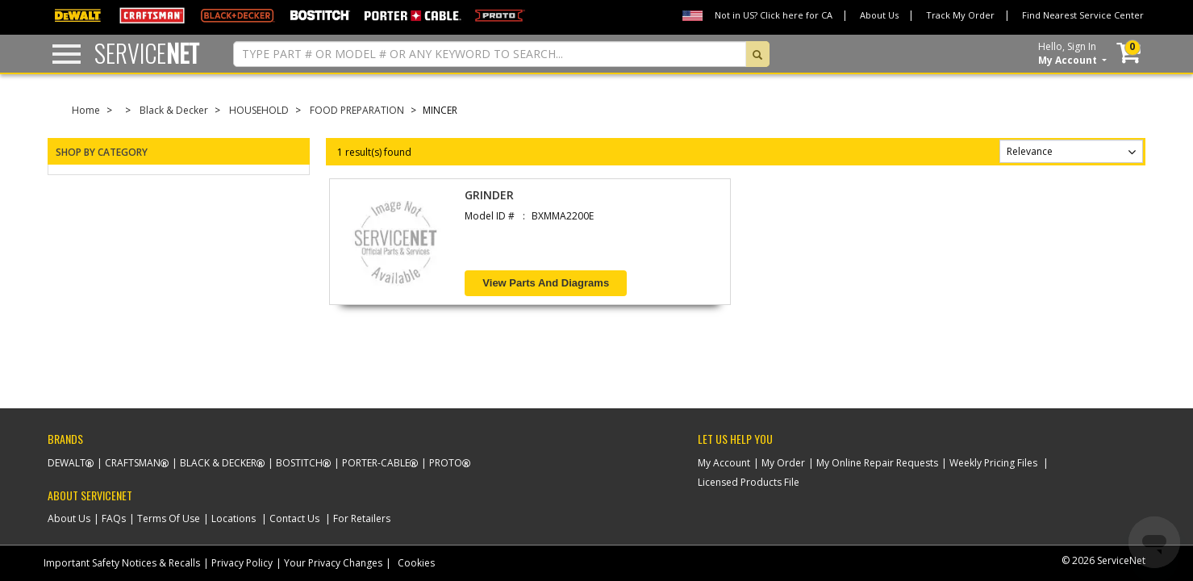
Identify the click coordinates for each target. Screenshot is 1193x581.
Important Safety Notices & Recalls (122, 563)
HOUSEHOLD (259, 110)
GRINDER (489, 195)
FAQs (114, 518)
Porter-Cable (376, 463)
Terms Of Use (168, 518)
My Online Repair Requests (877, 463)
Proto (445, 463)
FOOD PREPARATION (357, 110)
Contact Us (294, 518)
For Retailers (361, 518)
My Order (783, 463)
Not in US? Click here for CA (773, 15)
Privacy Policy (242, 563)
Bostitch (299, 463)
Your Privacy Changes (333, 563)
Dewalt (67, 463)
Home (86, 110)
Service (146, 53)
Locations (233, 518)
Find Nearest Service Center (1083, 15)
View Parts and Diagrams (545, 283)
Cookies (416, 563)
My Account (724, 463)
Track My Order (960, 15)
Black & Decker (174, 110)
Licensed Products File (748, 482)
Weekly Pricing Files (993, 463)
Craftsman (133, 463)
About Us (879, 15)
